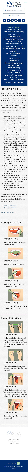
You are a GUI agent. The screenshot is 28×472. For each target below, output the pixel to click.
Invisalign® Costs (10, 49)
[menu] (26, 2)
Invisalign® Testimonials (13, 39)
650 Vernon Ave (14, 440)
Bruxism (17, 73)
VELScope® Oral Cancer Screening (14, 76)
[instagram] (19, 20)
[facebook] (4, 20)
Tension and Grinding (13, 70)
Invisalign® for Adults (13, 44)
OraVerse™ (14, 51)
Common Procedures (14, 63)
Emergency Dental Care (14, 82)
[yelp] (23, 20)
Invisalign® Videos (14, 41)
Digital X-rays (13, 68)
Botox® (14, 56)
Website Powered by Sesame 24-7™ (14, 466)
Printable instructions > (8, 212)
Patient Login (14, 15)
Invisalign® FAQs (13, 37)
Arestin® (21, 49)
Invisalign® (18, 32)
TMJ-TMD (10, 73)
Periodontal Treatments (14, 80)
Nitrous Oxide (13, 65)
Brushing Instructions (10, 206)
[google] (8, 20)
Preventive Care (13, 27)
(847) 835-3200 (14, 443)
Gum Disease (8, 32)
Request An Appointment (14, 10)
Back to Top (14, 463)
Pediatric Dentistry (13, 29)
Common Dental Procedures (14, 59)
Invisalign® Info (13, 34)
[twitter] (12, 20)
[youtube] (16, 20)
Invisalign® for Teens (13, 46)
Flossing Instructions (10, 208)
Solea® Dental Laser (13, 53)
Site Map (14, 468)
